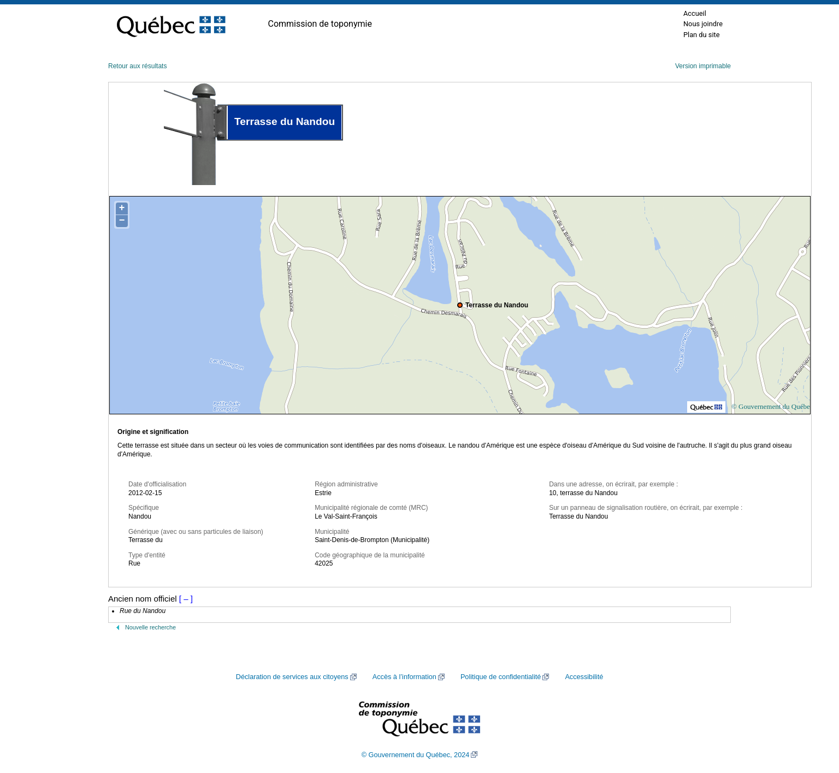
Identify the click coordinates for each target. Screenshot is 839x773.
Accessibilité (584, 677)
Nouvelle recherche (150, 627)
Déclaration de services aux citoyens (292, 677)
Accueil (694, 13)
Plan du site (701, 35)
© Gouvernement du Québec (772, 406)
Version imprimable (703, 66)
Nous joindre (703, 24)
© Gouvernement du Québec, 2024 (416, 755)
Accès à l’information (404, 677)
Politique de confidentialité (500, 677)
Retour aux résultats (137, 66)
